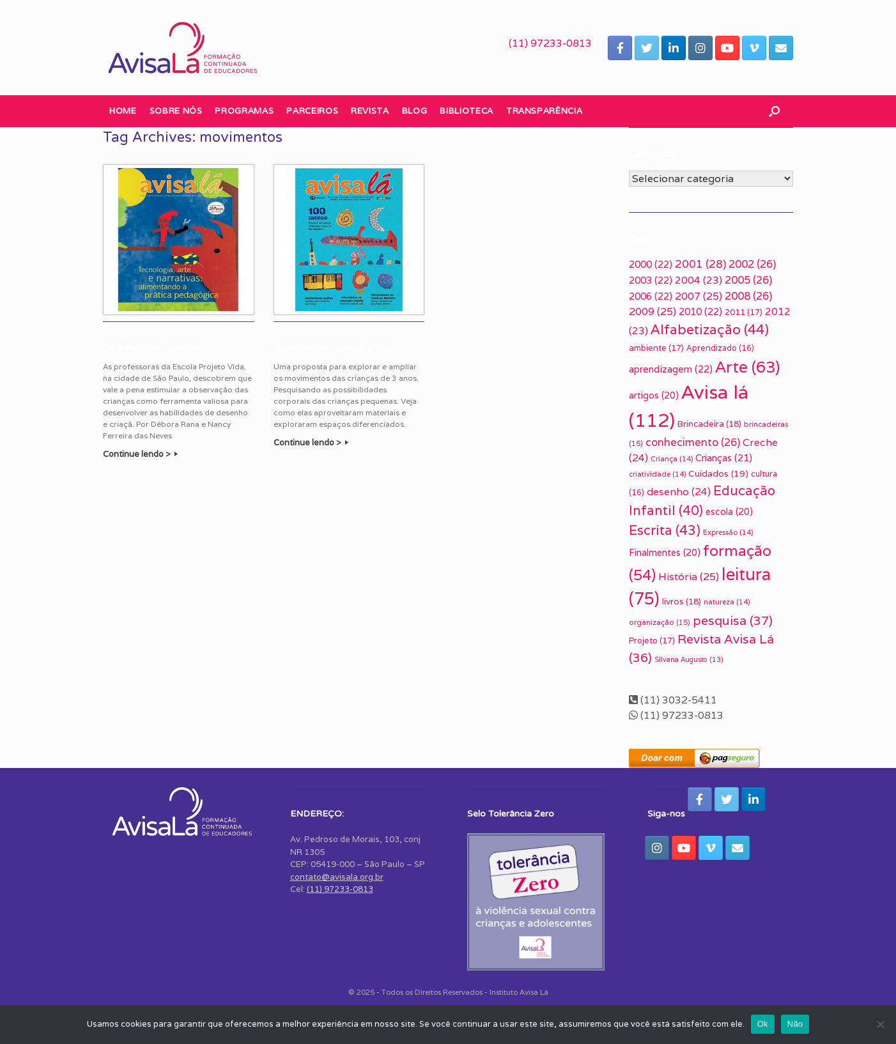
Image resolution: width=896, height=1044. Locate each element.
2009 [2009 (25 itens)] (652, 311)
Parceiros (312, 110)
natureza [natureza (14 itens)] (727, 601)
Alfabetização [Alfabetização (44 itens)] (710, 329)
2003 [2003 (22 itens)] (650, 280)
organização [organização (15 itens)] (659, 622)
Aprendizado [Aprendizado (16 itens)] (720, 347)
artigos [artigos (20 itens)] (654, 395)
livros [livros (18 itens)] (681, 601)
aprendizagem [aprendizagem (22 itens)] (671, 369)
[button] (774, 111)
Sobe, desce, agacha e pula (334, 348)
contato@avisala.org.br (336, 876)
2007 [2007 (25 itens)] (698, 296)
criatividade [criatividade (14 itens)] (657, 474)
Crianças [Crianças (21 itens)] (723, 458)
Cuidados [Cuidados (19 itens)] (718, 473)
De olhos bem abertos (152, 348)
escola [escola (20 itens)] (729, 512)
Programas (244, 110)
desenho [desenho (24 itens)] (679, 491)
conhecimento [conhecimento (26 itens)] (692, 442)
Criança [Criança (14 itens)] (672, 458)
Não (795, 1024)
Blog (415, 110)
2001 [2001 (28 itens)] (700, 264)
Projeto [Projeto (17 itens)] (652, 640)
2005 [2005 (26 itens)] (748, 280)
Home (123, 110)
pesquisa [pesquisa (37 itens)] (733, 620)
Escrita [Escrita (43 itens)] (664, 530)
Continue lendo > (140, 454)
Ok (762, 1024)
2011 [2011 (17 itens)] (743, 312)
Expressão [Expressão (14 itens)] (728, 532)
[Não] (880, 1024)
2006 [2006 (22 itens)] (650, 296)
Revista (370, 110)
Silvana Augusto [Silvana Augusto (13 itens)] (688, 659)
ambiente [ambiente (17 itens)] (656, 347)
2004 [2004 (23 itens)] (698, 279)
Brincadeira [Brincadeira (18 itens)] (709, 423)
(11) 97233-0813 (550, 43)
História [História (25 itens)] (688, 576)
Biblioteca (466, 110)
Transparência (544, 110)
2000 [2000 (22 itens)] (650, 264)
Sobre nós (176, 110)
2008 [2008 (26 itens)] (748, 296)
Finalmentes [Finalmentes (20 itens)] (664, 552)
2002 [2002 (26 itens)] (752, 264)
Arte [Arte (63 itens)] (747, 367)
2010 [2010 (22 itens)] (700, 311)
